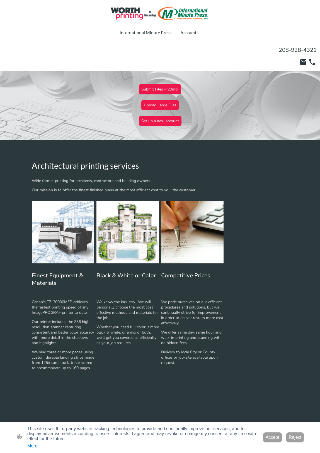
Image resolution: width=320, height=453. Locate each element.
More (32, 446)
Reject (295, 437)
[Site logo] (159, 13)
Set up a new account (160, 121)
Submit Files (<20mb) (160, 89)
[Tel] (312, 62)
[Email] (303, 62)
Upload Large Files (160, 105)
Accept (272, 437)
